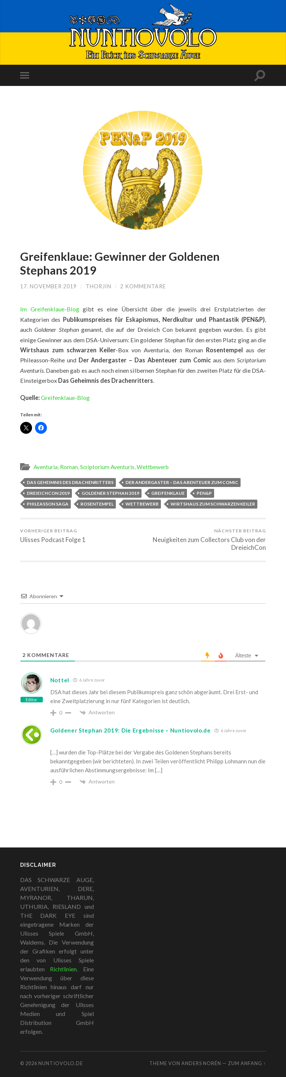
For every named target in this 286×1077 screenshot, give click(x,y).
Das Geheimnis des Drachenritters (70, 482)
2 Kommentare (143, 286)
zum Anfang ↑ (247, 1063)
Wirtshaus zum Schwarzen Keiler (213, 504)
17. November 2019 (48, 286)
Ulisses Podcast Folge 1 (53, 536)
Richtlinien (63, 968)
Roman (69, 467)
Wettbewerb (153, 467)
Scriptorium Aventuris (107, 467)
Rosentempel (97, 504)
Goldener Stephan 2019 (110, 493)
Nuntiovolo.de (60, 1063)
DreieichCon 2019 (48, 493)
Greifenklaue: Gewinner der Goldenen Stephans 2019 (120, 263)
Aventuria (46, 467)
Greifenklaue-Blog (65, 397)
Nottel (59, 680)
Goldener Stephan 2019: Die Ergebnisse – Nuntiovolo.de (130, 730)
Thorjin (98, 286)
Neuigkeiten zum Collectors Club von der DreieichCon (206, 539)
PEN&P (204, 493)
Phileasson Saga (48, 504)
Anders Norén (201, 1063)
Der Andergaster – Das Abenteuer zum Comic (181, 482)
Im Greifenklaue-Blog (49, 308)
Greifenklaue (168, 493)
